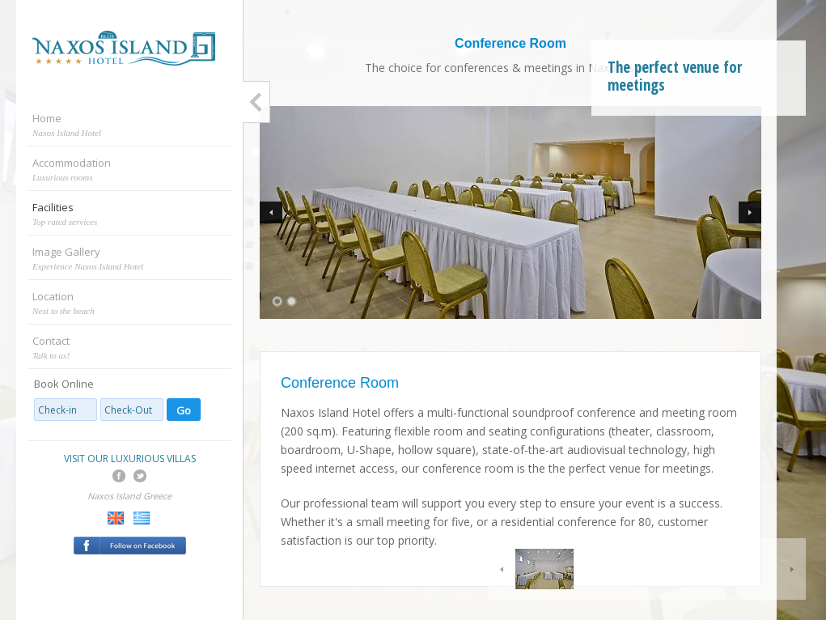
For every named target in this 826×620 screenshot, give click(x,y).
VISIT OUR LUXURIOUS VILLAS (130, 458)
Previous (271, 212)
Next (750, 212)
